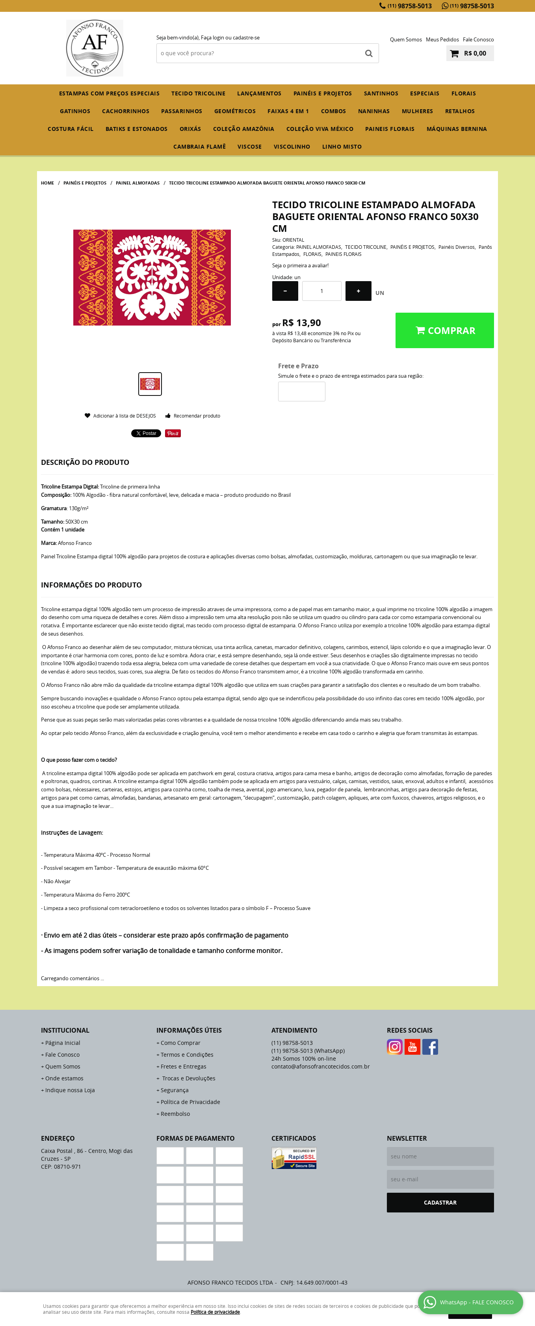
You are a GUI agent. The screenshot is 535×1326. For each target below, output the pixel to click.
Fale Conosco (478, 39)
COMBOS (333, 111)
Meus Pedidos (442, 39)
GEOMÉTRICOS (235, 111)
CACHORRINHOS (125, 111)
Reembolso (175, 1113)
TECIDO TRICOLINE (198, 93)
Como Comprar (181, 1042)
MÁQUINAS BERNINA (457, 128)
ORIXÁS (190, 128)
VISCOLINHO (292, 146)
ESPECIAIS (425, 93)
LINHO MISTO (342, 146)
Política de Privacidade (190, 1102)
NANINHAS (374, 111)
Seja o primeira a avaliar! (300, 265)
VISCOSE (250, 146)
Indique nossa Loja (70, 1090)
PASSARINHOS (181, 111)
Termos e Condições (187, 1054)
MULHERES (417, 111)
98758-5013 (410, 6)
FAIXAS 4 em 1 (288, 111)
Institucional (65, 1030)
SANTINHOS (381, 93)
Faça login (212, 37)
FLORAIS (463, 93)
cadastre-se (246, 37)
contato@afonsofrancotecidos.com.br (320, 1066)
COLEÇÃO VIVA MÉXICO (320, 128)
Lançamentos (259, 93)
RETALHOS (460, 111)
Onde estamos (64, 1078)
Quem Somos (406, 39)
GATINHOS (75, 111)
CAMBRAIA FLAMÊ (199, 146)
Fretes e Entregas (183, 1066)
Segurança (175, 1090)
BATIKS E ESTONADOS (137, 128)
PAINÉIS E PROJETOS (323, 93)
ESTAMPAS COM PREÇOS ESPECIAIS (109, 93)
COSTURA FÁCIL (71, 128)
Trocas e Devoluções (188, 1078)
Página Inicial (62, 1042)
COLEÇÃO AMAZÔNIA (244, 128)
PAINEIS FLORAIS (390, 128)
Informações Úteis (189, 1030)
